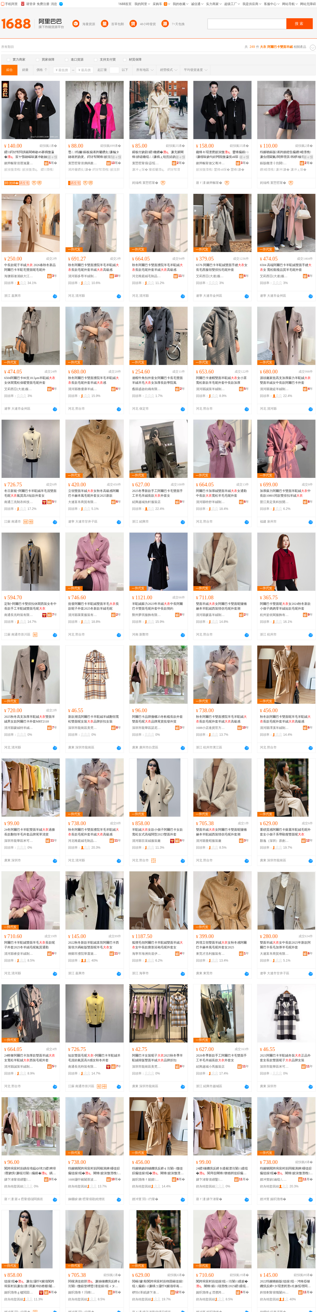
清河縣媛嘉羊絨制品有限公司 (210, 615)
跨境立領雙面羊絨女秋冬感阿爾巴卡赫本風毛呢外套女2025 (221, 945)
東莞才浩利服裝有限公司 (210, 954)
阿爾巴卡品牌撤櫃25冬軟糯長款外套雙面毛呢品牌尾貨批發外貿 (157, 719)
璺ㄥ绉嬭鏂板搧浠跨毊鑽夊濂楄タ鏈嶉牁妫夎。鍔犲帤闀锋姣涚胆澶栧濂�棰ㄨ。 (94, 154)
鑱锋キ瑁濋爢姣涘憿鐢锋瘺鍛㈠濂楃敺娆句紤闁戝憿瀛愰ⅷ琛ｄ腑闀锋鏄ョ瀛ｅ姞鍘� (222, 154)
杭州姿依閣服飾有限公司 (274, 615)
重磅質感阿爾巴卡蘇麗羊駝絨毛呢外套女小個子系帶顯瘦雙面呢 (285, 832)
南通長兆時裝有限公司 (18, 615)
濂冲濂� (283, 169)
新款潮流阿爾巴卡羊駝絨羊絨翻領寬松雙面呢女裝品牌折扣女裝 (93, 719)
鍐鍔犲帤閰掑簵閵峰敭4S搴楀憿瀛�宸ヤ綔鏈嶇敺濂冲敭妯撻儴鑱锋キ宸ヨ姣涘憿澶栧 (30, 154)
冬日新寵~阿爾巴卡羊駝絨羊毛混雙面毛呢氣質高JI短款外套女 (30, 493)
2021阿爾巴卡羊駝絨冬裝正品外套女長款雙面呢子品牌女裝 (285, 1058)
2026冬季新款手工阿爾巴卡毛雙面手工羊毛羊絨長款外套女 (221, 1058)
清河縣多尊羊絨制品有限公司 (82, 276)
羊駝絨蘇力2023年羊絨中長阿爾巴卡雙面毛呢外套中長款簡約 (157, 606)
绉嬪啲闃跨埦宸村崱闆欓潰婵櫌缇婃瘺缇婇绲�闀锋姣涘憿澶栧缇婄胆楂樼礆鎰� (94, 1171)
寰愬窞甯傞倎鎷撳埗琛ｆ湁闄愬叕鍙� (82, 163)
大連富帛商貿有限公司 (82, 502)
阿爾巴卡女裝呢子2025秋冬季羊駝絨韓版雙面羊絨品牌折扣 (157, 1058)
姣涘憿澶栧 (12, 169)
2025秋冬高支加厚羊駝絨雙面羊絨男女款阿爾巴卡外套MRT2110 (29, 719)
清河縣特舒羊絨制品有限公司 (210, 502)
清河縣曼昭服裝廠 (208, 841)
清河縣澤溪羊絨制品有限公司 (274, 728)
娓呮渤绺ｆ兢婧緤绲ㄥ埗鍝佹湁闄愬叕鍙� (146, 1179)
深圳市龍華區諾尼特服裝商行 (146, 728)
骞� (53, 163)
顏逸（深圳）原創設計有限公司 (274, 841)
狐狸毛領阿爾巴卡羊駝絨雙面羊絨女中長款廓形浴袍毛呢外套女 (157, 945)
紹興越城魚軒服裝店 (146, 502)
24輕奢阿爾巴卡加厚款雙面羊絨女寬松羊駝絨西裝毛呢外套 (29, 1058)
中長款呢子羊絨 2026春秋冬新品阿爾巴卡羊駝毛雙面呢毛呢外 (30, 267)
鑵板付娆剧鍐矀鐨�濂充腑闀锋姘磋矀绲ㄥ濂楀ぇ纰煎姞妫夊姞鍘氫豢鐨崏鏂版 (158, 154)
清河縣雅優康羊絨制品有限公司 (82, 389)
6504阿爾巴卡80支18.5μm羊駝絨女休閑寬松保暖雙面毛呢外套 (29, 380)
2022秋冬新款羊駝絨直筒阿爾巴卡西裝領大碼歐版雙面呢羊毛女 (93, 945)
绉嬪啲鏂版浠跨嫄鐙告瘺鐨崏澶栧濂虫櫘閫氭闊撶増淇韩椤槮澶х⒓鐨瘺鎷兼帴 (286, 154)
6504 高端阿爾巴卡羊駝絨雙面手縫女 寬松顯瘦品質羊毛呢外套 (285, 267)
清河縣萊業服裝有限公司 (82, 615)
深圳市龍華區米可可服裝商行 (18, 841)
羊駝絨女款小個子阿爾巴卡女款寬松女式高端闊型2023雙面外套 (157, 832)
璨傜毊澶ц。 (157, 169)
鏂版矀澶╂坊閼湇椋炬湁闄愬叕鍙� (274, 163)
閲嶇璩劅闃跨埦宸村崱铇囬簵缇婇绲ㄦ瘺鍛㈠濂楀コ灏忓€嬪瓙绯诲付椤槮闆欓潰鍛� (157, 1283)
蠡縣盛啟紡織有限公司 (146, 389)
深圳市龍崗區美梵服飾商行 (82, 728)
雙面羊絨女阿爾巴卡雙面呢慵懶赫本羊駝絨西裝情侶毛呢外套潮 (221, 606)
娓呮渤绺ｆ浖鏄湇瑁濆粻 (82, 1292)
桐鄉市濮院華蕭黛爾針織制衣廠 (82, 954)
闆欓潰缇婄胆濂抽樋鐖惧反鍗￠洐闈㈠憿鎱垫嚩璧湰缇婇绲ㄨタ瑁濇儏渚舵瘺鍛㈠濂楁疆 (94, 1283)
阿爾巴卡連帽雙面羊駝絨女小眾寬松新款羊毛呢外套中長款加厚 (221, 380)
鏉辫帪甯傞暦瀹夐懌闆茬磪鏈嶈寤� (18, 163)
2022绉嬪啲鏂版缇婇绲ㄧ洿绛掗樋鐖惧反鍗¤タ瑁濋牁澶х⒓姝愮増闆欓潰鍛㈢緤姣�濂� (285, 1283)
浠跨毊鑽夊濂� (79, 169)
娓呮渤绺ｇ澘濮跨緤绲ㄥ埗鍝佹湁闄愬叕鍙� (210, 1292)
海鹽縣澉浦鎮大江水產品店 (18, 276)
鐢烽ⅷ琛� (222, 169)
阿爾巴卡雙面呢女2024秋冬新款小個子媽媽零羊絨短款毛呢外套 (285, 606)
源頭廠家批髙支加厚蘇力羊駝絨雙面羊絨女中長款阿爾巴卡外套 (285, 380)
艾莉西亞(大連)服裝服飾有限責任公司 (210, 276)
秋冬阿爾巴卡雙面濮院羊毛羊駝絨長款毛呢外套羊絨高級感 (93, 267)
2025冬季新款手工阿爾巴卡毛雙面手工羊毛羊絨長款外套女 (157, 493)
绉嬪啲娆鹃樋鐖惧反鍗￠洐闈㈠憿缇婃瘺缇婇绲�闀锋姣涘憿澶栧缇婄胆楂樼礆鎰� (158, 1171)
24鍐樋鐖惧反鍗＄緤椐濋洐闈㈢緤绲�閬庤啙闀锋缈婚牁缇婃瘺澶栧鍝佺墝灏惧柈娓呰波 (222, 1171)
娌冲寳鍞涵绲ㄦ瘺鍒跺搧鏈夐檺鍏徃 (274, 1179)
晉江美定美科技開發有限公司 (274, 502)
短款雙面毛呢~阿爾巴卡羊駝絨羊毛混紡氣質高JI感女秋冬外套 (94, 1058)
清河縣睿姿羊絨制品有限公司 (18, 954)
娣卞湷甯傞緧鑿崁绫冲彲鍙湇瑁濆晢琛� (210, 1179)
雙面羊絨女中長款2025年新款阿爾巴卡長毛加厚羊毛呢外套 (285, 945)
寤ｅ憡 (52, 157)
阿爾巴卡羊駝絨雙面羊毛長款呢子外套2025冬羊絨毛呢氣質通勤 (29, 945)
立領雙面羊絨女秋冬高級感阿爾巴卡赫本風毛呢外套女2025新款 (93, 493)
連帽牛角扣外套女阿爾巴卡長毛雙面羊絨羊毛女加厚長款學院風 (157, 380)
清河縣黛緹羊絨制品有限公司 (274, 389)
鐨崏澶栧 (267, 169)
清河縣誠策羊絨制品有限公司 (210, 389)
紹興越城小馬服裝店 (210, 1066)
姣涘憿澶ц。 (31, 169)
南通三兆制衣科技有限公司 (18, 502)
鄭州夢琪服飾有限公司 (146, 615)
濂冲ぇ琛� (140, 169)
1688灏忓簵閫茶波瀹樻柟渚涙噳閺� (82, 1179)
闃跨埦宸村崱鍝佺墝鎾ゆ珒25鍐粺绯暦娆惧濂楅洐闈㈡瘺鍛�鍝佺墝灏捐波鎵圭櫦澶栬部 (30, 1171)
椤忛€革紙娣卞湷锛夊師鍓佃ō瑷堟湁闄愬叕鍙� (146, 1292)
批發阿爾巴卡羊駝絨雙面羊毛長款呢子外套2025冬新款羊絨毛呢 (93, 606)
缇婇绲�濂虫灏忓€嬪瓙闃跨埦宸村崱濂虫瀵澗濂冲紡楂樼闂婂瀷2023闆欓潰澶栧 (29, 1283)
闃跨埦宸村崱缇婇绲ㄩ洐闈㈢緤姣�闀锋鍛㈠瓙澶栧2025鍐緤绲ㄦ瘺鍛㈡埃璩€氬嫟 (222, 1283)
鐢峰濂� (237, 169)
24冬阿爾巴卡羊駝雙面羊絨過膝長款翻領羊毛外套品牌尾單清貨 (29, 832)
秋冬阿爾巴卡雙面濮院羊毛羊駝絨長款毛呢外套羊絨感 (93, 380)
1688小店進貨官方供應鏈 (210, 728)
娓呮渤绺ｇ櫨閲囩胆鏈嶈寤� (18, 1292)
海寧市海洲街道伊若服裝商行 (146, 954)
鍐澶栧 (47, 169)
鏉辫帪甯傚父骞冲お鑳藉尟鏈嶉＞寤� (210, 163)
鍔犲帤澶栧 (100, 169)
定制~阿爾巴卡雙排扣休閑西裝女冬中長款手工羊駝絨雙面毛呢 (30, 606)
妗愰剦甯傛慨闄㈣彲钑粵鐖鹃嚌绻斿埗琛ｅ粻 (274, 1292)
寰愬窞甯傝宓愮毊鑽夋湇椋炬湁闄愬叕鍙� (146, 163)
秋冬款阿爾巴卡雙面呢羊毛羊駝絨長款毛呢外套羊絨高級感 (285, 719)
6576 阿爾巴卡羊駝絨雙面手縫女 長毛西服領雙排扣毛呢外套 (222, 267)
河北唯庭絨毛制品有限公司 (146, 276)
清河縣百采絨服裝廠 (146, 841)
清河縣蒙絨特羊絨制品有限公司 (18, 728)
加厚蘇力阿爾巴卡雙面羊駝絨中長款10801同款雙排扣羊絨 (285, 493)
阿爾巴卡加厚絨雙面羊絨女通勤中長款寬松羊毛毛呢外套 (221, 493)
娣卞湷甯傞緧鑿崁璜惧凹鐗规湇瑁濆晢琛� (18, 1179)
